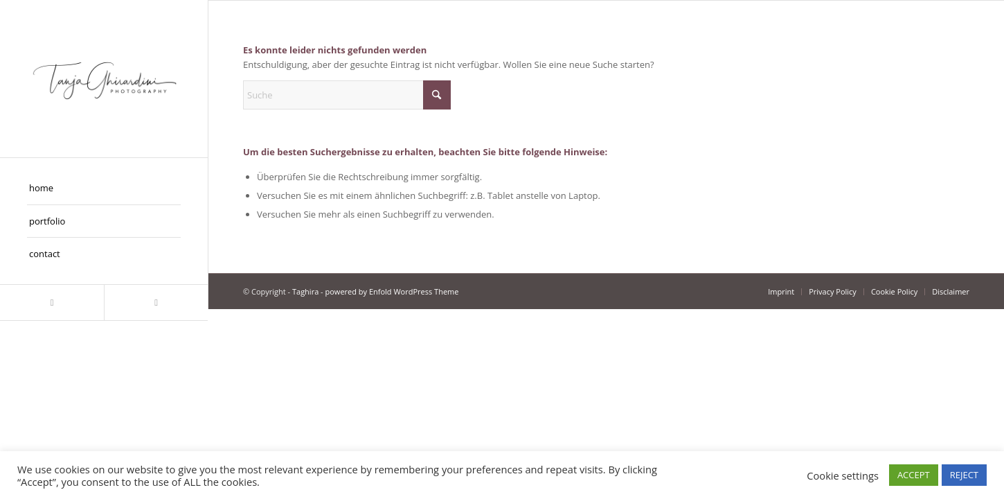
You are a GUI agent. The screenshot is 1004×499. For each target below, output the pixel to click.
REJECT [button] (964, 475)
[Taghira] (104, 79)
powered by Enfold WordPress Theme (392, 291)
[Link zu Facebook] (156, 302)
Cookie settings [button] (843, 475)
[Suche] (347, 95)
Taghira (305, 291)
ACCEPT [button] (913, 475)
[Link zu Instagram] (52, 302)
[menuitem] (104, 188)
